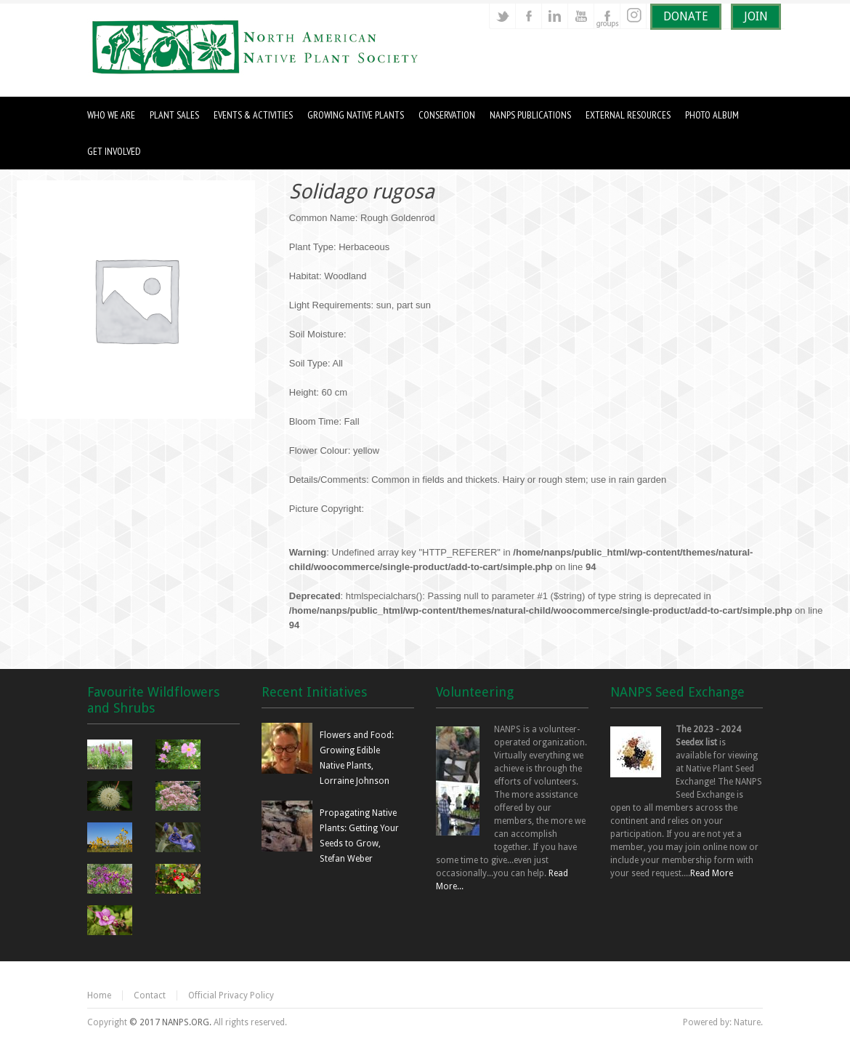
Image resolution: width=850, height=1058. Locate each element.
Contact (150, 995)
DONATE (685, 16)
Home (99, 995)
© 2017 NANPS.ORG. (170, 1022)
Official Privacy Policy (231, 995)
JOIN (756, 16)
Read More (711, 873)
